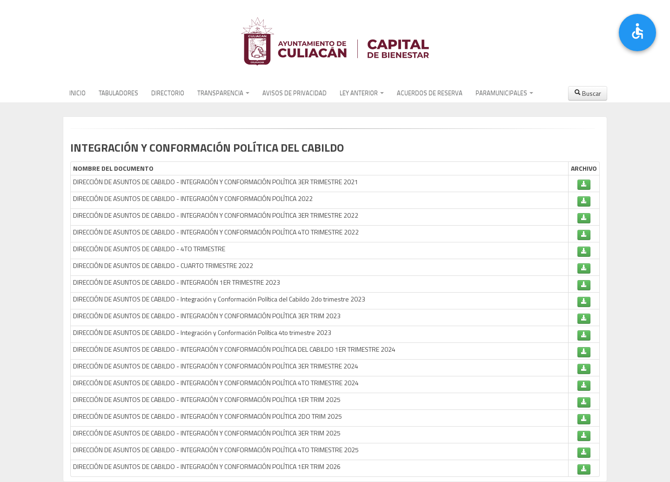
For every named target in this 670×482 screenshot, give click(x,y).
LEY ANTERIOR (362, 93)
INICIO (77, 93)
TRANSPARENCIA (223, 93)
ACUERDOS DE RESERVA (429, 93)
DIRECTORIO (167, 93)
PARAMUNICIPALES (504, 93)
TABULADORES (118, 93)
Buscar (587, 93)
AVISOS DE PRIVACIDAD (294, 93)
